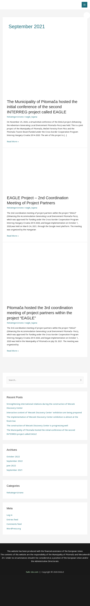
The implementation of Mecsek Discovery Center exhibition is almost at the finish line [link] (45, 408)
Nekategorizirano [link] (14, 115)
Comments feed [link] (14, 510)
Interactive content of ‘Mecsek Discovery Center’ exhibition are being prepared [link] (42, 404)
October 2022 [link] (13, 443)
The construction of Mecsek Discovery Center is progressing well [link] (36, 412)
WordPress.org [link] (13, 514)
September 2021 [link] (14, 456)
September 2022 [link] (14, 447)
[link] (87, 15)
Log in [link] (9, 501)
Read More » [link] (12, 140)
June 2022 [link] (11, 452)
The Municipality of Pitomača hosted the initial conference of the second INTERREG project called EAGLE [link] (44, 106)
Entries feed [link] (12, 506)
